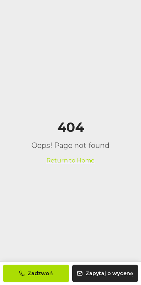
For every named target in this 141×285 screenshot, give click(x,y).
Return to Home (70, 160)
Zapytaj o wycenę (105, 273)
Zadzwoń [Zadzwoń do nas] (36, 273)
